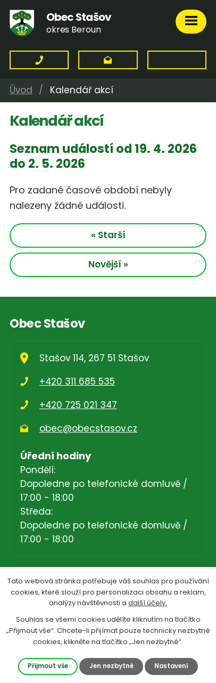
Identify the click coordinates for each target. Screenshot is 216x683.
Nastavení (171, 666)
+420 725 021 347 (78, 405)
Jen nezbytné (111, 666)
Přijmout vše (48, 666)
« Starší (108, 235)
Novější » (108, 264)
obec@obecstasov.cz (88, 428)
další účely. (147, 603)
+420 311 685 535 (77, 381)
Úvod (21, 90)
